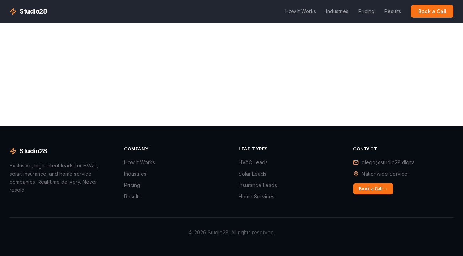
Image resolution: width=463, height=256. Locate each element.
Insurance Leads (258, 185)
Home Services (257, 196)
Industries (337, 11)
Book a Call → (373, 188)
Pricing (366, 11)
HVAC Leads (253, 162)
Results (392, 11)
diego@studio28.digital (389, 162)
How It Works (300, 11)
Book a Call (432, 11)
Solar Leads (252, 174)
